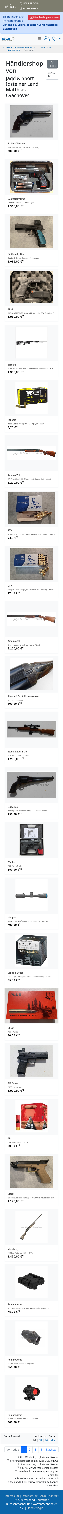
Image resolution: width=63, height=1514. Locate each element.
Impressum (12, 1496)
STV (10, 530)
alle (53, 1440)
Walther (12, 862)
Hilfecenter (29, 8)
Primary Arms (15, 1304)
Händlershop (13, 50)
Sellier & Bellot (15, 972)
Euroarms (13, 807)
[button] (56, 38)
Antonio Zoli (14, 475)
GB (9, 1138)
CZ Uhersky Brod (16, 199)
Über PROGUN (29, 3)
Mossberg (13, 1249)
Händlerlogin (35, 1508)
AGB (43, 1496)
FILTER (52, 64)
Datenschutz (30, 1496)
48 (40, 1440)
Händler (10, 5)
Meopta (12, 917)
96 (46, 1440)
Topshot (12, 420)
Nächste (51, 1449)
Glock (11, 309)
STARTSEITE (46, 47)
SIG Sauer (13, 1083)
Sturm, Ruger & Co (17, 751)
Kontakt (54, 1496)
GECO (11, 1028)
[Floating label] (52, 75)
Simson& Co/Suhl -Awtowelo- (23, 696)
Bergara (12, 364)
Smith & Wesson (16, 143)
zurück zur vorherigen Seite (19, 47)
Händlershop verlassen (44, 17)
